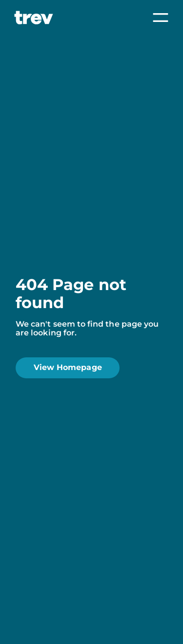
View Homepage (68, 367)
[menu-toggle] (160, 18)
